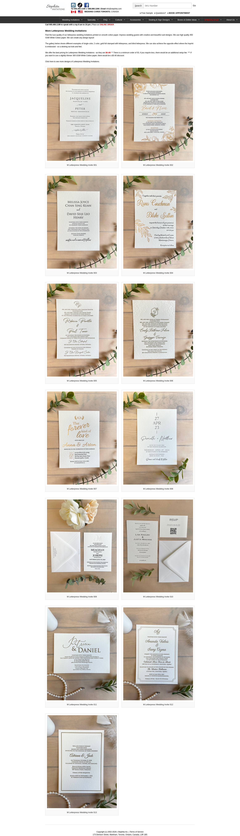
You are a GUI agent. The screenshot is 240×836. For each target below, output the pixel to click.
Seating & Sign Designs (159, 20)
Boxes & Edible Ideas (187, 20)
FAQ (105, 20)
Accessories (135, 20)
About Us (230, 20)
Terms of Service (136, 832)
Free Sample (147, 13)
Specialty (91, 20)
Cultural (118, 20)
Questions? (161, 13)
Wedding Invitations (70, 20)
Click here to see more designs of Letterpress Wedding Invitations (72, 61)
